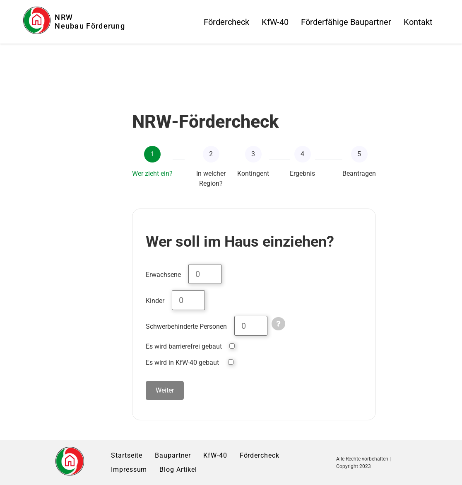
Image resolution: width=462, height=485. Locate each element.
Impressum (129, 469)
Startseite (126, 455)
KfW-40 (275, 22)
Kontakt (418, 22)
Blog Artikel (178, 469)
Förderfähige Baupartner (346, 22)
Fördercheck (226, 22)
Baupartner (173, 455)
